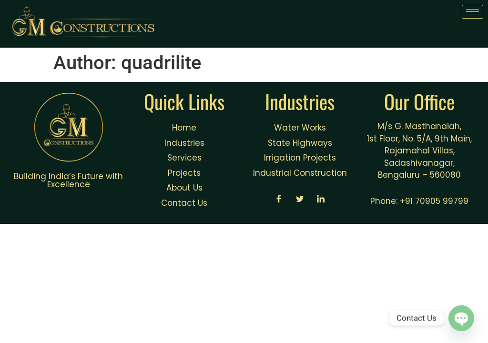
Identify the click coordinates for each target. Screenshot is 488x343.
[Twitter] (300, 199)
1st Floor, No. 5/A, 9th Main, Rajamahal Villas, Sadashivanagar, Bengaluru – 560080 (419, 157)
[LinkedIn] (321, 199)
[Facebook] (279, 199)
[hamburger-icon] (472, 12)
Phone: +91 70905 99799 (419, 201)
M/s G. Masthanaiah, (419, 126)
